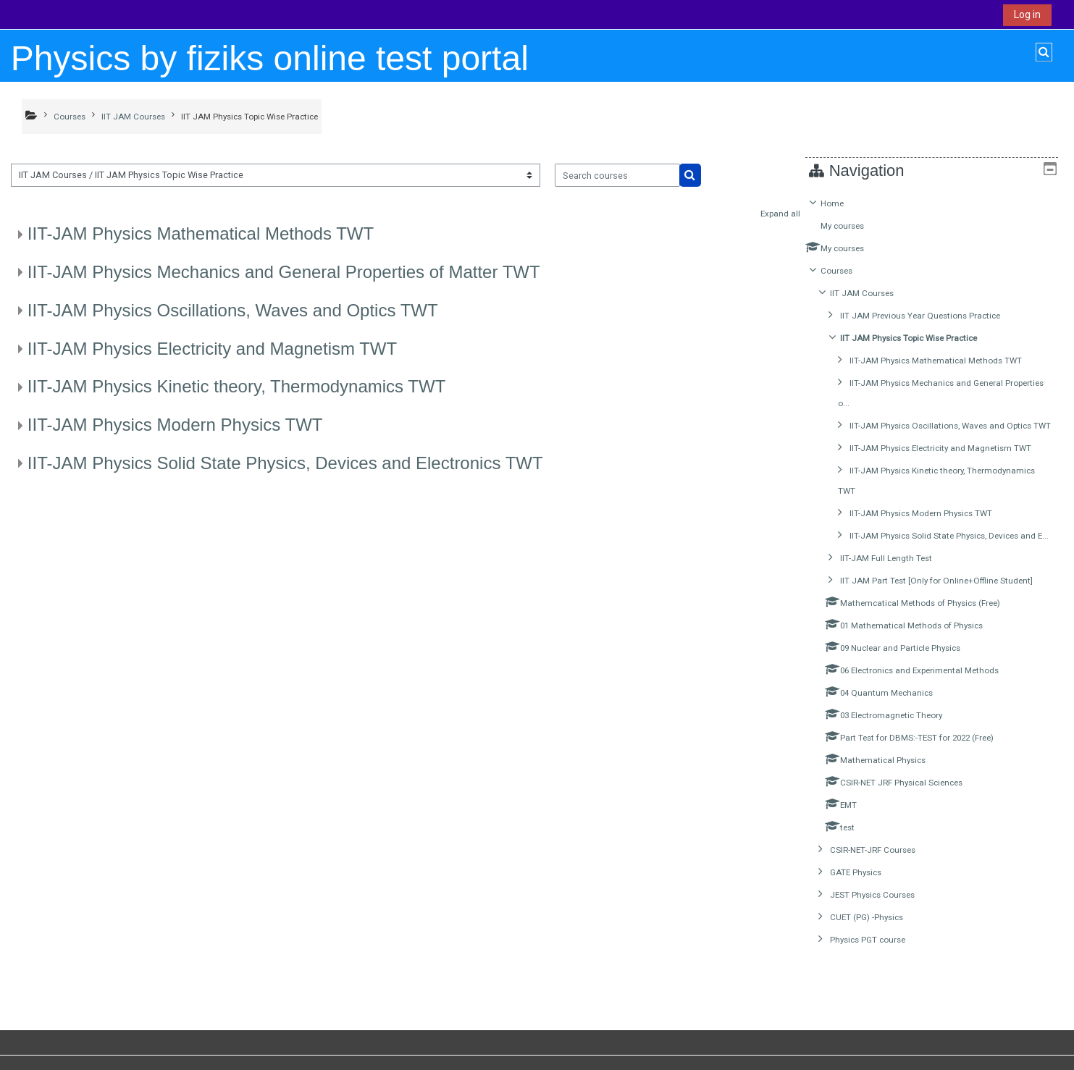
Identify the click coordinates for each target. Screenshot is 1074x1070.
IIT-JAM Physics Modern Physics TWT (175, 424)
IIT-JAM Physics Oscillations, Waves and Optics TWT (233, 310)
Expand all (780, 213)
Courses (847, 271)
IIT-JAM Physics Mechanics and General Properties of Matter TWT (284, 272)
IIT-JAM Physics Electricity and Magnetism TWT (212, 348)
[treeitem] (937, 591)
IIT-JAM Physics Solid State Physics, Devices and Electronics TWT (285, 463)
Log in (1027, 14)
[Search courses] (617, 175)
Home (843, 203)
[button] (1044, 52)
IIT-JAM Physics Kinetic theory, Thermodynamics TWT (236, 386)
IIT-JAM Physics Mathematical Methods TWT (201, 233)
